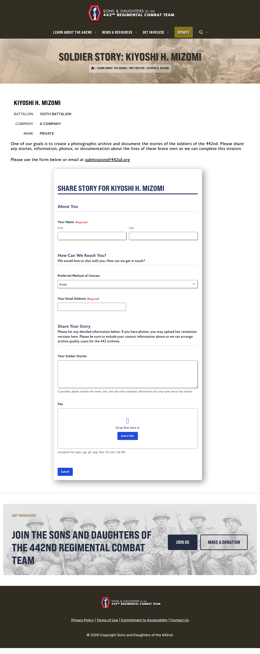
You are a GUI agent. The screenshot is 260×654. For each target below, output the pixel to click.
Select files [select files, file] (127, 436)
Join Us (182, 542)
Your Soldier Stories (72, 356)
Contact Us (179, 626)
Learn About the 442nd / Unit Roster (120, 68)
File (60, 404)
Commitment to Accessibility (144, 626)
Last (131, 228)
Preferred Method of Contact (79, 276)
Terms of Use (107, 626)
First (60, 228)
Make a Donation (194, 560)
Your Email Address (78, 299)
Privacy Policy (82, 626)
